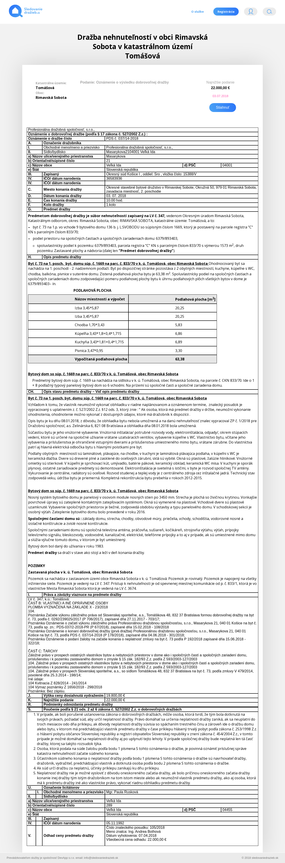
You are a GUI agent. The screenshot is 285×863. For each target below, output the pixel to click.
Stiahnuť (222, 107)
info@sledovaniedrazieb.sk (101, 857)
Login (250, 13)
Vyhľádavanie (269, 13)
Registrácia (225, 12)
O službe (197, 12)
